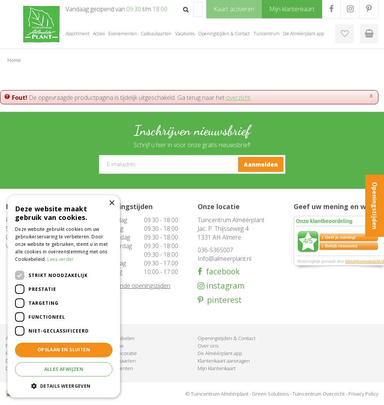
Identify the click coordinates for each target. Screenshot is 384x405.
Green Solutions (270, 393)
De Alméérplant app (220, 353)
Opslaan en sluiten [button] (64, 349)
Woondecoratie (119, 353)
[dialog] (64, 296)
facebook (221, 272)
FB (331, 9)
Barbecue (113, 346)
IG (350, 9)
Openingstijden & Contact (226, 338)
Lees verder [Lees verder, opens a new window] (60, 259)
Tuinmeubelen (118, 338)
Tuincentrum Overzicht (318, 393)
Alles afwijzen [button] (64, 369)
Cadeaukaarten (119, 361)
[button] (63, 385)
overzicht (238, 97)
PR (369, 9)
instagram (224, 286)
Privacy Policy (363, 393)
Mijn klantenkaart (217, 368)
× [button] (111, 203)
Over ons (208, 346)
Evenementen (117, 368)
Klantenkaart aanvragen (224, 361)
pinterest (222, 300)
